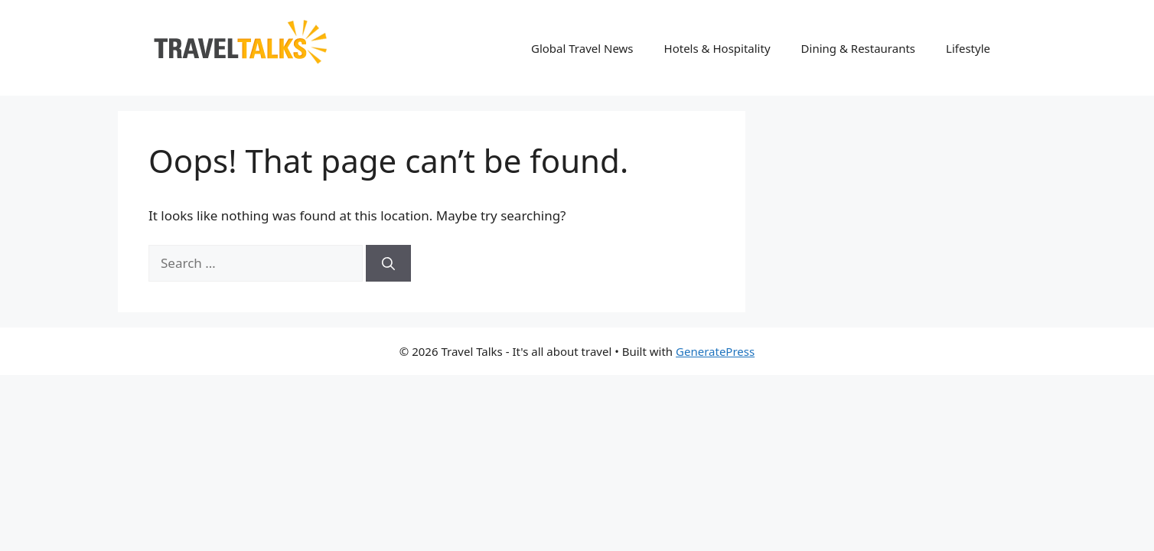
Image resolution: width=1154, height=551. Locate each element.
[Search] (388, 263)
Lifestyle (968, 48)
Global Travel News (582, 48)
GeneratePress (715, 351)
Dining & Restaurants (858, 48)
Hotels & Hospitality (717, 48)
